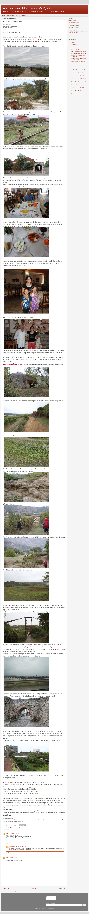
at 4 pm (55, 649)
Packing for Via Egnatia (12, 15)
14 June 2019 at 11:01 (14, 833)
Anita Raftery (12, 846)
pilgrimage (14, 827)
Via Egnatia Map (74, 93)
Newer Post (5, 888)
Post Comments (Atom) (13, 891)
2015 (71, 40)
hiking (7, 827)
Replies (9, 843)
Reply (7, 841)
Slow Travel (23, 15)
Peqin (10, 827)
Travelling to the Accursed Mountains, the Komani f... (77, 85)
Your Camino (71, 35)
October (73, 42)
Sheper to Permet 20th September (78, 61)
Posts (48, 896)
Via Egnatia (19, 827)
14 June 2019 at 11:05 (14, 857)
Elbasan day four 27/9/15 (76, 49)
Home (3, 15)
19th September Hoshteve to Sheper (78, 64)
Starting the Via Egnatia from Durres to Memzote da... (78, 56)
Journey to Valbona (73, 30)
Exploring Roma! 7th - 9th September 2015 (76, 91)
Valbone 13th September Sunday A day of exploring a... (78, 82)
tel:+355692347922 (15, 817)
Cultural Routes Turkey (73, 29)
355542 (6, 817)
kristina (7, 833)
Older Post (62, 888)
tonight (37, 41)
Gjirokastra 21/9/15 (75, 63)
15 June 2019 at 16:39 (22, 846)
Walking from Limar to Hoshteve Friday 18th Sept (77, 67)
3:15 (18, 605)
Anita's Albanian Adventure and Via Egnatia (27, 8)
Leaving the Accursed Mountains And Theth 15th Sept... (78, 76)
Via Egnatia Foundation (73, 27)
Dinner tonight (7, 782)
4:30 (20, 694)
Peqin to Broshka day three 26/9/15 (78, 51)
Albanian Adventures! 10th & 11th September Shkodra (78, 88)
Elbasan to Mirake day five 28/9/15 (78, 47)
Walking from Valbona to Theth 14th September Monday (78, 79)
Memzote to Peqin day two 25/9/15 (78, 53)
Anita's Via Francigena (73, 32)
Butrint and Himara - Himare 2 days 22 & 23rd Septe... (78, 59)
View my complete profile (74, 22)
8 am (14, 37)
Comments (49, 899)
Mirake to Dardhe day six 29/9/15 (78, 46)
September (73, 44)
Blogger (52, 908)
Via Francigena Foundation (74, 34)
